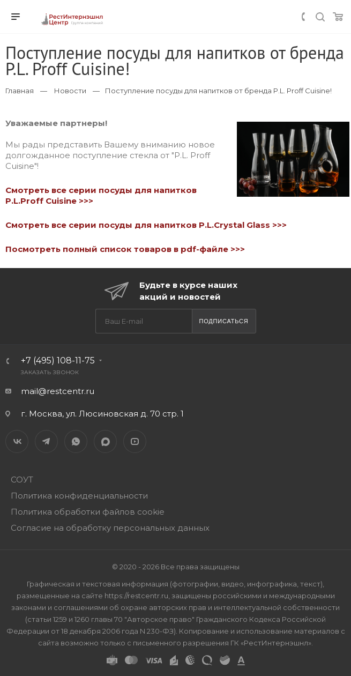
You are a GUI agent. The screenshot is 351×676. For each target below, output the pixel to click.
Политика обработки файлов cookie (88, 512)
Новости (70, 90)
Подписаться (223, 321)
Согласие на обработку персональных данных (110, 528)
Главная (19, 90)
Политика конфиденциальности (79, 496)
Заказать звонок (50, 372)
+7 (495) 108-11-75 (58, 360)
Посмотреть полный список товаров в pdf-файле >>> (125, 249)
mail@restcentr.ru (57, 391)
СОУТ (22, 479)
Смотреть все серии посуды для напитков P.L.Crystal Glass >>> (146, 225)
